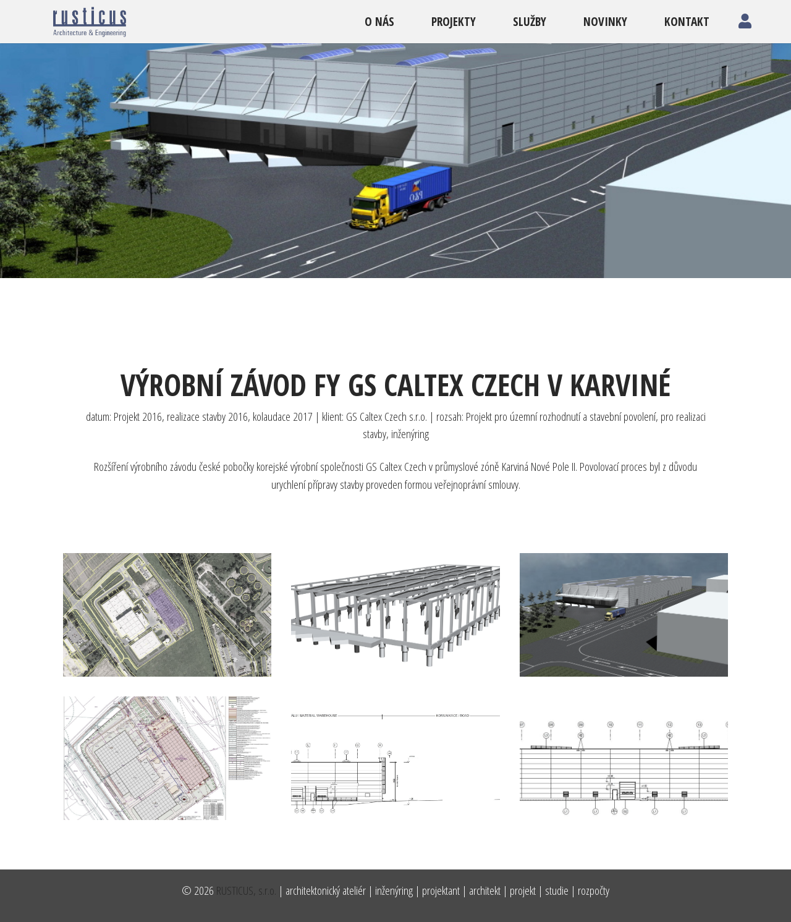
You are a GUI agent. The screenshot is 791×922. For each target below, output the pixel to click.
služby (529, 21)
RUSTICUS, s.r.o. (246, 890)
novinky (605, 21)
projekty (453, 21)
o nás (379, 21)
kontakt (686, 21)
